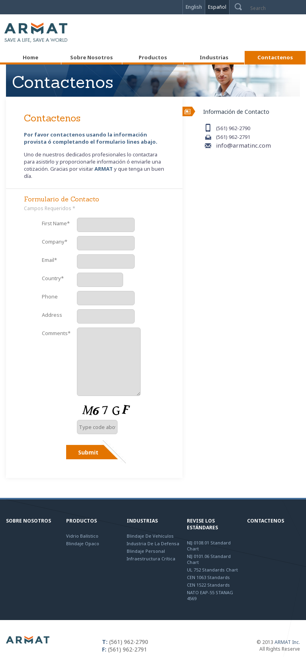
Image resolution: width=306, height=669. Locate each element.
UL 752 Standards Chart (212, 570)
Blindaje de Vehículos (150, 536)
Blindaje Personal (146, 551)
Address (52, 314)
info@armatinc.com (243, 145)
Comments (56, 333)
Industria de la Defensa (153, 543)
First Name (56, 223)
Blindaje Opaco (82, 543)
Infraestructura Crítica (151, 559)
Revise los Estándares (202, 524)
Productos (81, 520)
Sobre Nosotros (28, 520)
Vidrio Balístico (82, 536)
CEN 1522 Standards (208, 585)
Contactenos (265, 520)
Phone (50, 296)
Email (49, 259)
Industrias (142, 520)
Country (53, 278)
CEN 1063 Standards (208, 577)
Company (54, 241)
